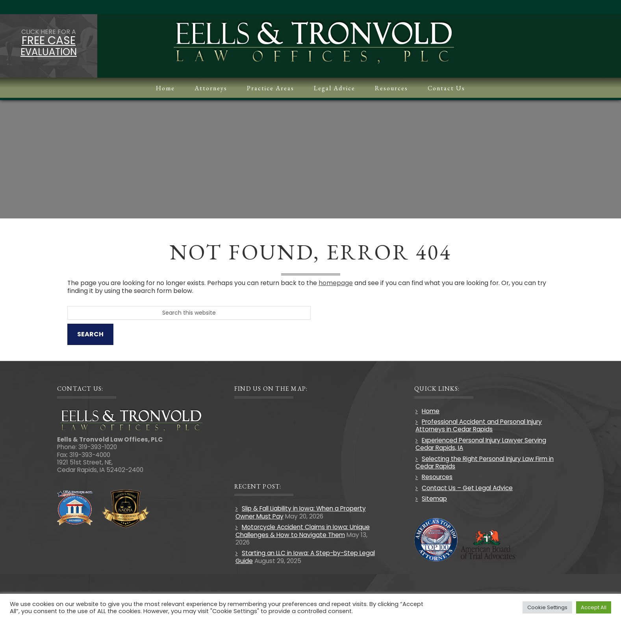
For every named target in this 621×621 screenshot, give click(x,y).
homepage (341, 282)
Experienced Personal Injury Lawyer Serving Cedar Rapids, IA (479, 444)
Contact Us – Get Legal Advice (466, 488)
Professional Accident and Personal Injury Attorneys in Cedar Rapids (477, 425)
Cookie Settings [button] (547, 607)
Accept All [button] (593, 607)
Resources (436, 477)
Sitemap (433, 498)
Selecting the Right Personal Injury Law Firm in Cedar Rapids (483, 462)
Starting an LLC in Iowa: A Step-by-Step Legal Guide (306, 557)
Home (429, 411)
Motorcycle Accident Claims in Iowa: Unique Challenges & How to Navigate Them (304, 531)
